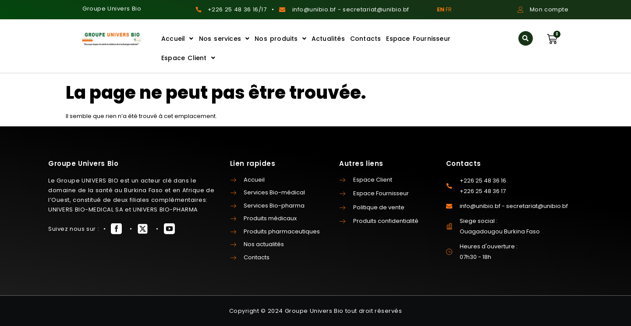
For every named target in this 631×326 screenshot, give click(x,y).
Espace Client (188, 58)
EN (440, 9)
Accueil (177, 38)
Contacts (365, 38)
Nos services (224, 38)
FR (449, 9)
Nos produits (280, 38)
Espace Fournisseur (418, 38)
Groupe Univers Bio (111, 8)
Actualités (328, 38)
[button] (525, 38)
